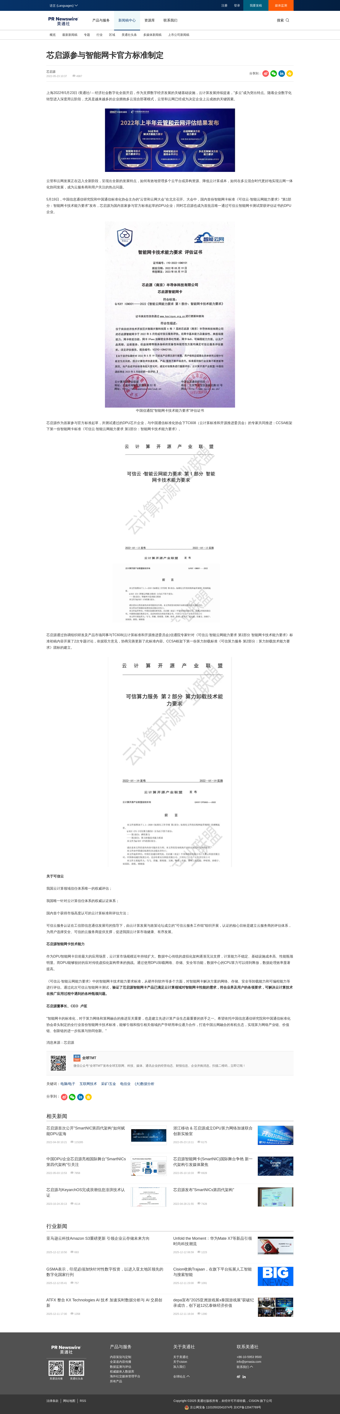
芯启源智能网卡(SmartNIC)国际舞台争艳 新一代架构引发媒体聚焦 (213, 1162)
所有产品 (116, 1381)
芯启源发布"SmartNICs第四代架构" (203, 1190)
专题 (87, 34)
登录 (237, 5)
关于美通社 (184, 1346)
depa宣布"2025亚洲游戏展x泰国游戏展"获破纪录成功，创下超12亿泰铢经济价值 (213, 1303)
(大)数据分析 (145, 1084)
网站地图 (69, 1400)
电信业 (125, 1084)
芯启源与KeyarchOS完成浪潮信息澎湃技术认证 (85, 1192)
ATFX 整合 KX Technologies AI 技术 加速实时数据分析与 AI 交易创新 (104, 1303)
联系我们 (170, 20)
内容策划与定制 (120, 1357)
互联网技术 (88, 1084)
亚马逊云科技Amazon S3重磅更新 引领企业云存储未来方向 (98, 1238)
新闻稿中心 (127, 20)
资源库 (149, 20)
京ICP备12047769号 (247, 1407)
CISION (254, 1400)
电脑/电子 (67, 1084)
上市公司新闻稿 (178, 34)
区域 (112, 34)
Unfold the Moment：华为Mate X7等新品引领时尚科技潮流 (212, 1241)
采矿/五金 (108, 1084)
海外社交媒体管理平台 (125, 1376)
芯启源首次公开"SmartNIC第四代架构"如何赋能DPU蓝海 (85, 1131)
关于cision (180, 1361)
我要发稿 (256, 5)
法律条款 (52, 1400)
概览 (53, 34)
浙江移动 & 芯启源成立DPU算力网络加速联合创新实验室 (213, 1131)
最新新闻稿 (69, 34)
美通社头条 (129, 34)
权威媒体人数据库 (122, 1371)
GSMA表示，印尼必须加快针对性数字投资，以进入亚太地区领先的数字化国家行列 (104, 1272)
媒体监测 (281, 5)
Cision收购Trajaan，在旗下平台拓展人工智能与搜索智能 (212, 1272)
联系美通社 (247, 1346)
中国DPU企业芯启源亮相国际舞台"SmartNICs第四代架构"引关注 (86, 1162)
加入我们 (179, 1366)
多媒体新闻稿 (152, 34)
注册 (224, 5)
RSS (83, 1400)
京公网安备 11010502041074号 (209, 1407)
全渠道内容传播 (120, 1361)
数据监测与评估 (120, 1366)
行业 (99, 34)
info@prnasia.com (249, 1361)
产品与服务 (101, 20)
